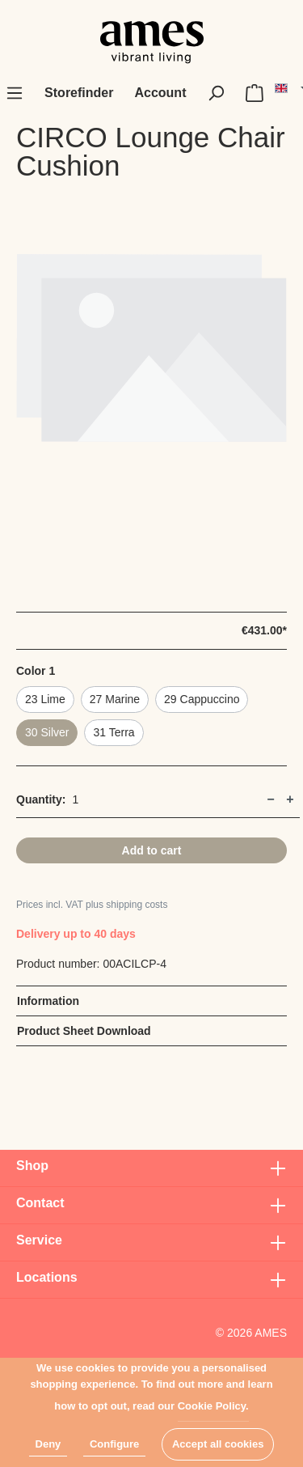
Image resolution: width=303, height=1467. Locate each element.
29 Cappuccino (201, 699)
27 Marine (115, 699)
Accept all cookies (217, 1444)
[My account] (160, 93)
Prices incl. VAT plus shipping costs (91, 904)
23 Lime (45, 699)
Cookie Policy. (213, 1406)
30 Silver (47, 732)
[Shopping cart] (254, 93)
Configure (114, 1444)
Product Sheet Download (84, 1030)
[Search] (215, 93)
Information (48, 1000)
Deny (48, 1444)
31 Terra (113, 732)
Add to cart (152, 850)
